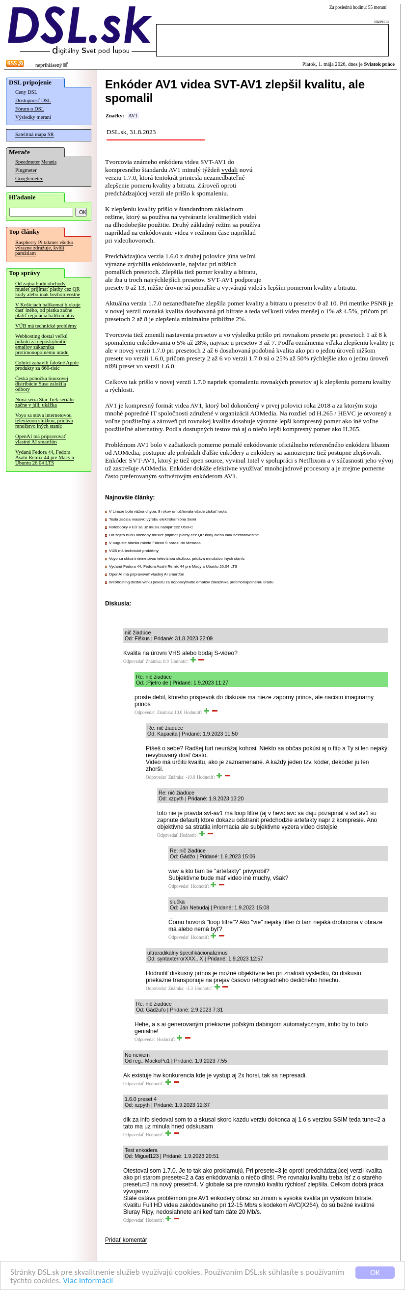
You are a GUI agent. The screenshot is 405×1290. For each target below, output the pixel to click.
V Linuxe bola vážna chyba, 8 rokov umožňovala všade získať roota (168, 511)
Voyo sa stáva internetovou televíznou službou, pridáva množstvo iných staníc (44, 420)
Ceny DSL (26, 92)
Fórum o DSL (29, 108)
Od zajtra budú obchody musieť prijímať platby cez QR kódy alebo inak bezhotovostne (47, 289)
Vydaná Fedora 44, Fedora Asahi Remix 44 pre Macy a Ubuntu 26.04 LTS (44, 457)
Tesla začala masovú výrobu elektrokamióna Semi (152, 519)
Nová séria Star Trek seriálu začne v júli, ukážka (44, 402)
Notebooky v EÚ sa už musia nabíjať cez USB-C (151, 527)
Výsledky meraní (33, 117)
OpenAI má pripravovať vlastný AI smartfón (40, 439)
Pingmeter (26, 170)
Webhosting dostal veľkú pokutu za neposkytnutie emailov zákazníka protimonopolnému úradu (42, 344)
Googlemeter (29, 178)
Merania (48, 162)
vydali (229, 169)
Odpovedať (133, 661)
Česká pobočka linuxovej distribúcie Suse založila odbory (41, 384)
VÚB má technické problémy (46, 326)
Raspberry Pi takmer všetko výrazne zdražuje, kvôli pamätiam (44, 248)
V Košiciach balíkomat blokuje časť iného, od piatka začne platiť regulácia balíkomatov (48, 310)
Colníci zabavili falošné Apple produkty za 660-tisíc (47, 365)
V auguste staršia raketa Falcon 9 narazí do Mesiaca (155, 543)
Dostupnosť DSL (33, 100)
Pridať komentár (126, 1239)
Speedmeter (27, 162)
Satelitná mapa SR (34, 134)
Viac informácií (88, 1280)
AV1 (132, 115)
